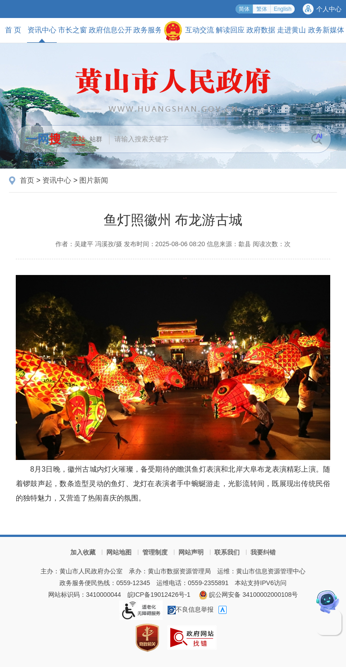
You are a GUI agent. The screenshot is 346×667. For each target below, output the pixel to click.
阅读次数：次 (272, 244)
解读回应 (230, 30)
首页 (27, 180)
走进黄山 (291, 30)
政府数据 (260, 30)
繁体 (261, 9)
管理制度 (155, 552)
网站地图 (119, 552)
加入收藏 (83, 552)
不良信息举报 (191, 609)
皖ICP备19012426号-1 (159, 594)
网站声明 (191, 552)
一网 (43, 139)
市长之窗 (72, 30)
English (282, 9)
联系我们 (227, 552)
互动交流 (199, 30)
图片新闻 (93, 180)
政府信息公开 (110, 30)
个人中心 (328, 9)
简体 (244, 9)
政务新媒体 (326, 30)
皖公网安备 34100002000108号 (248, 594)
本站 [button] (78, 139)
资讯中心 (41, 34)
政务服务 (147, 30)
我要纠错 (263, 552)
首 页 (13, 30)
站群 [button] (96, 139)
